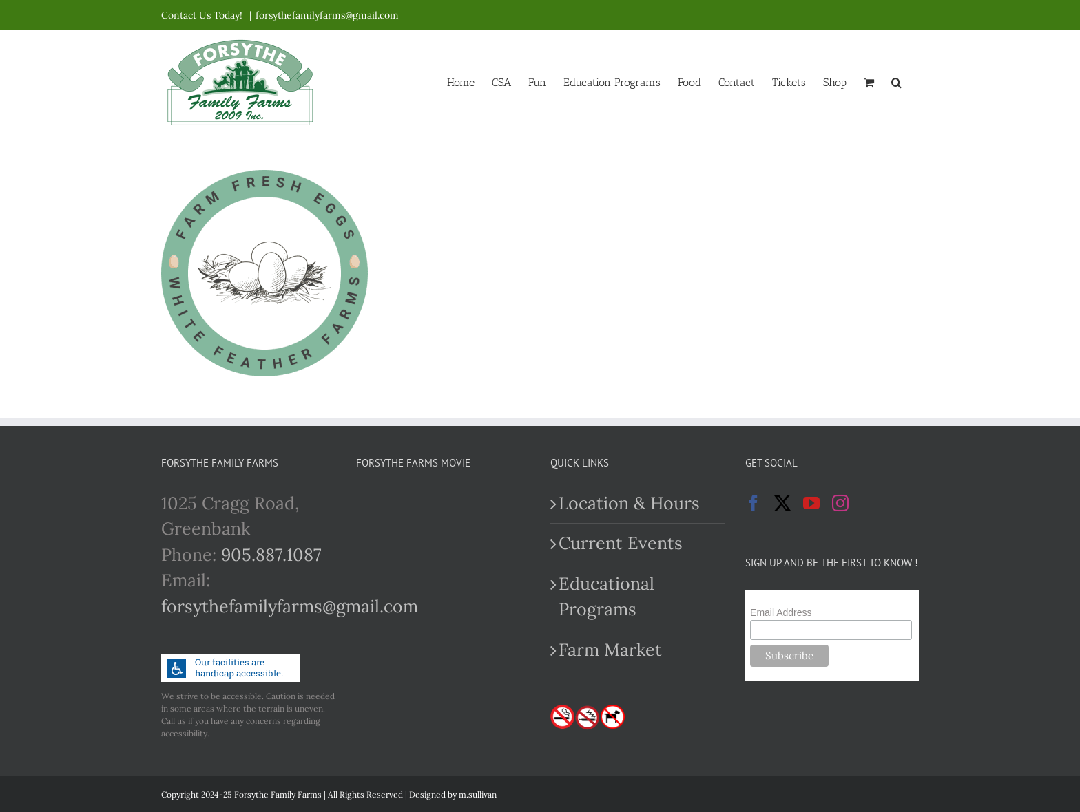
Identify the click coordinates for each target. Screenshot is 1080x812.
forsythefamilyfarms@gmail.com (327, 15)
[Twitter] (782, 503)
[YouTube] (811, 503)
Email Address (780, 612)
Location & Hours (629, 503)
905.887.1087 (271, 555)
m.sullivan (478, 794)
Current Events (621, 543)
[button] (896, 81)
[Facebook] (753, 503)
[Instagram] (840, 503)
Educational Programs (606, 597)
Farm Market (610, 650)
